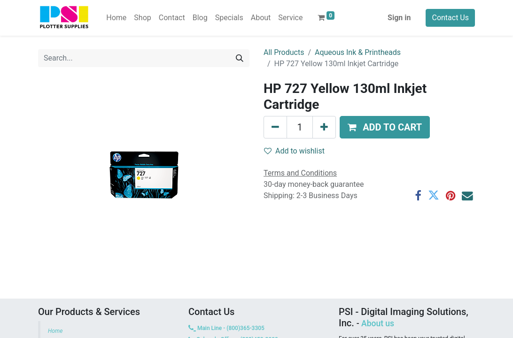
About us (377, 323)
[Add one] (324, 127)
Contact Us (450, 17)
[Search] (239, 58)
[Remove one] (275, 127)
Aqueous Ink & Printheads (358, 52)
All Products (284, 52)
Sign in (399, 17)
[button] (385, 127)
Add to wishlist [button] (294, 150)
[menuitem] (116, 17)
